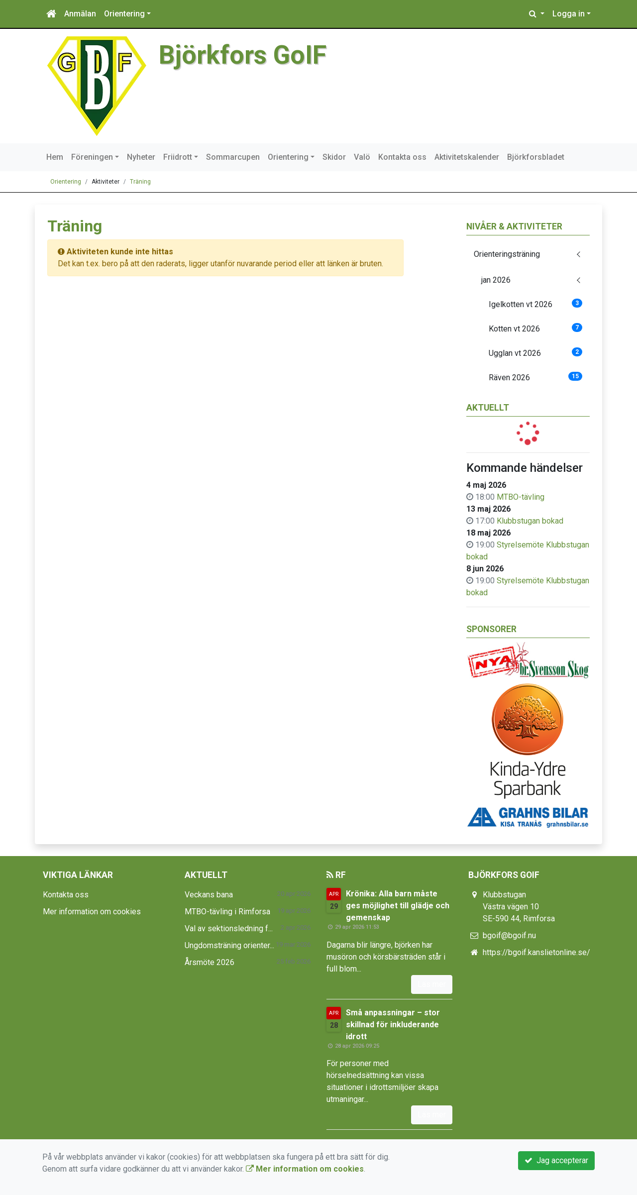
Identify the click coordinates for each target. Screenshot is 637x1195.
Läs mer (432, 984)
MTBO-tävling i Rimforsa (227, 911)
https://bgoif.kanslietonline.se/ (536, 952)
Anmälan (80, 13)
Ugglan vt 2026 (536, 352)
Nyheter (141, 157)
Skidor (334, 157)
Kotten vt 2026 (536, 328)
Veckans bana (209, 894)
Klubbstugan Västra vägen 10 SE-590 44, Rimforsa (519, 906)
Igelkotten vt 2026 (536, 304)
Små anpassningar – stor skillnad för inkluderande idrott (393, 1024)
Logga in (568, 13)
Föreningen (92, 157)
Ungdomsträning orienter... (229, 945)
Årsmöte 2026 (209, 962)
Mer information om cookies (92, 911)
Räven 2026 (536, 377)
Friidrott (177, 157)
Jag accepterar (556, 1160)
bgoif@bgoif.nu (509, 935)
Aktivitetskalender (466, 157)
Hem (54, 157)
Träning (140, 181)
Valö (362, 157)
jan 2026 (496, 280)
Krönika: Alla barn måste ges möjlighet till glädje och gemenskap (397, 905)
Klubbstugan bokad (530, 521)
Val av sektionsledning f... (229, 928)
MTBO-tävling (520, 497)
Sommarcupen (233, 157)
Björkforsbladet (535, 157)
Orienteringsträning (507, 254)
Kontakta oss (402, 157)
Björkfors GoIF (242, 55)
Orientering (124, 13)
